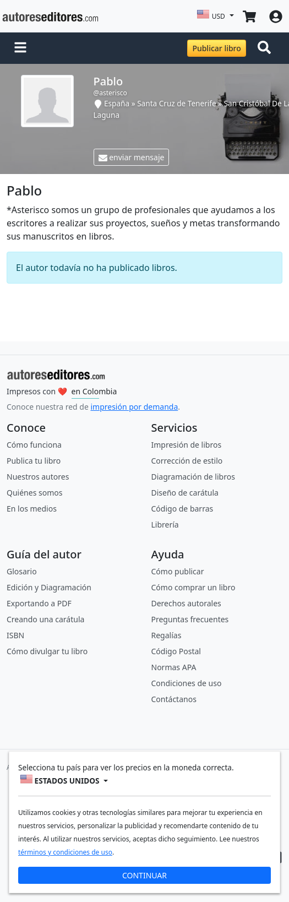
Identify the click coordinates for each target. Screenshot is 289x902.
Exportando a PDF (39, 603)
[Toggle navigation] (266, 48)
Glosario (22, 571)
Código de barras (182, 508)
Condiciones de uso (186, 683)
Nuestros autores (38, 476)
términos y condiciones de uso (65, 852)
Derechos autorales (186, 603)
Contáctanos (174, 699)
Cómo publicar (177, 571)
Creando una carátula (45, 619)
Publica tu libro (34, 460)
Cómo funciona (34, 444)
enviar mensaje (132, 157)
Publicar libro (216, 48)
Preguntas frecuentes (190, 619)
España (116, 103)
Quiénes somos (34, 492)
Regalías (166, 635)
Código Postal (176, 651)
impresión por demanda (134, 406)
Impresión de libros (186, 444)
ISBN (15, 635)
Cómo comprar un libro (193, 587)
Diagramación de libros (193, 476)
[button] (20, 48)
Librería (165, 524)
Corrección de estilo (187, 460)
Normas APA (174, 667)
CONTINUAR (144, 875)
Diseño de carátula (185, 492)
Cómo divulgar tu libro (47, 651)
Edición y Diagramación (49, 587)
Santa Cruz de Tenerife (176, 103)
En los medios (32, 508)
